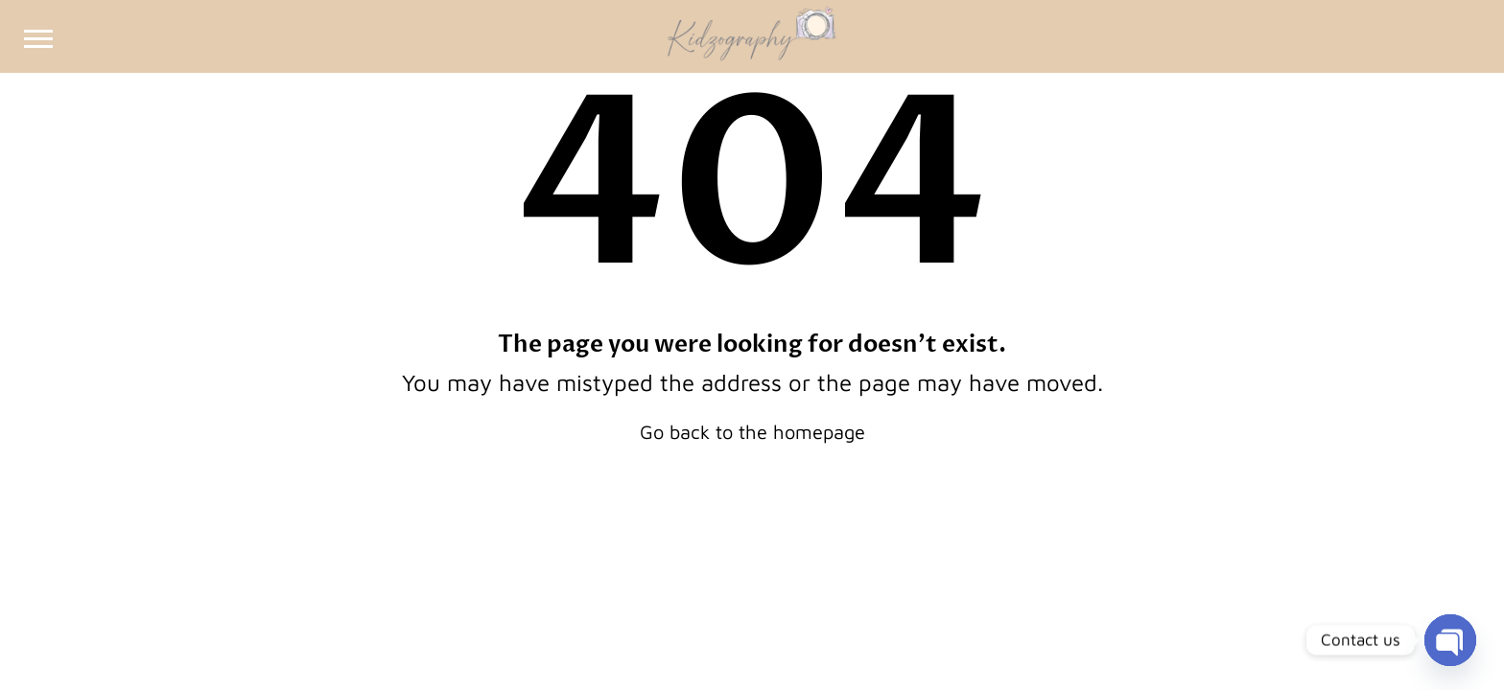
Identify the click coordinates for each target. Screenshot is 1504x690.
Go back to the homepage (752, 432)
